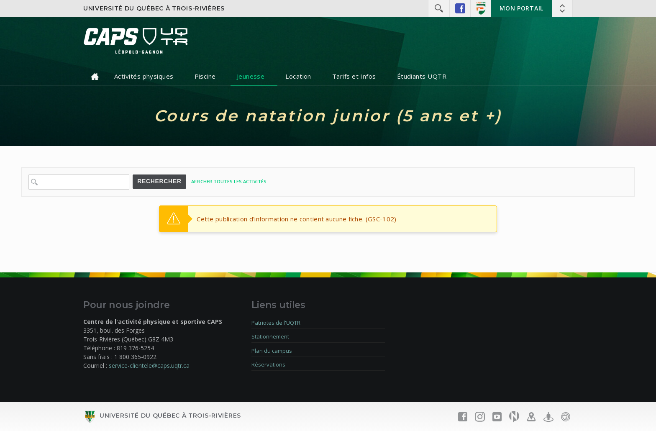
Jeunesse (251, 76)
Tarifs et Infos (354, 76)
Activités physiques (144, 76)
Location (298, 76)
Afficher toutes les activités (228, 181)
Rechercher (159, 181)
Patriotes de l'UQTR (275, 322)
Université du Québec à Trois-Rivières (154, 8)
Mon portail (521, 8)
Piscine (205, 76)
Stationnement (270, 336)
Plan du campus (271, 350)
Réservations (268, 364)
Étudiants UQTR (421, 76)
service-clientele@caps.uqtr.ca (149, 365)
